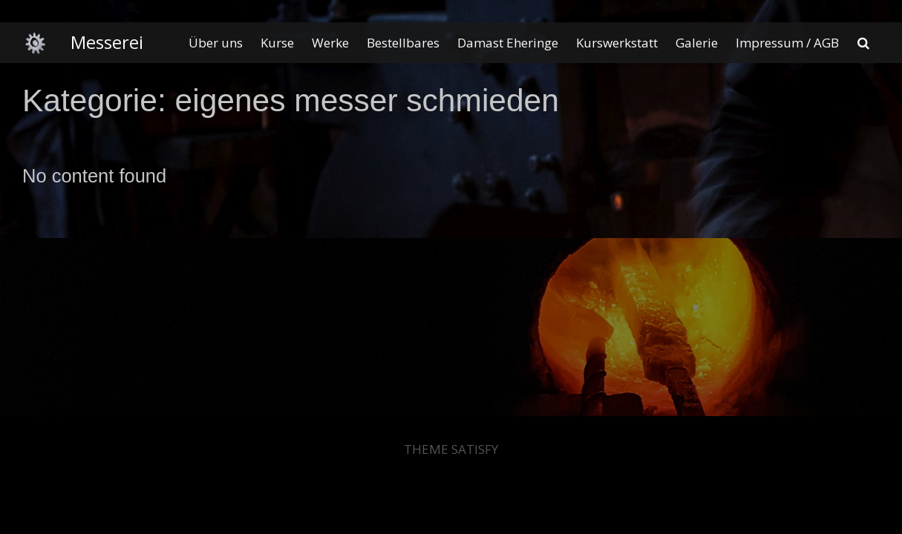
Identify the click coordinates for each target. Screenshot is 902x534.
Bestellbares (403, 42)
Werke (330, 42)
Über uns (216, 42)
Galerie (697, 42)
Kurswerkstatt (617, 42)
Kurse (277, 42)
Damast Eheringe (507, 42)
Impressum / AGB (787, 42)
